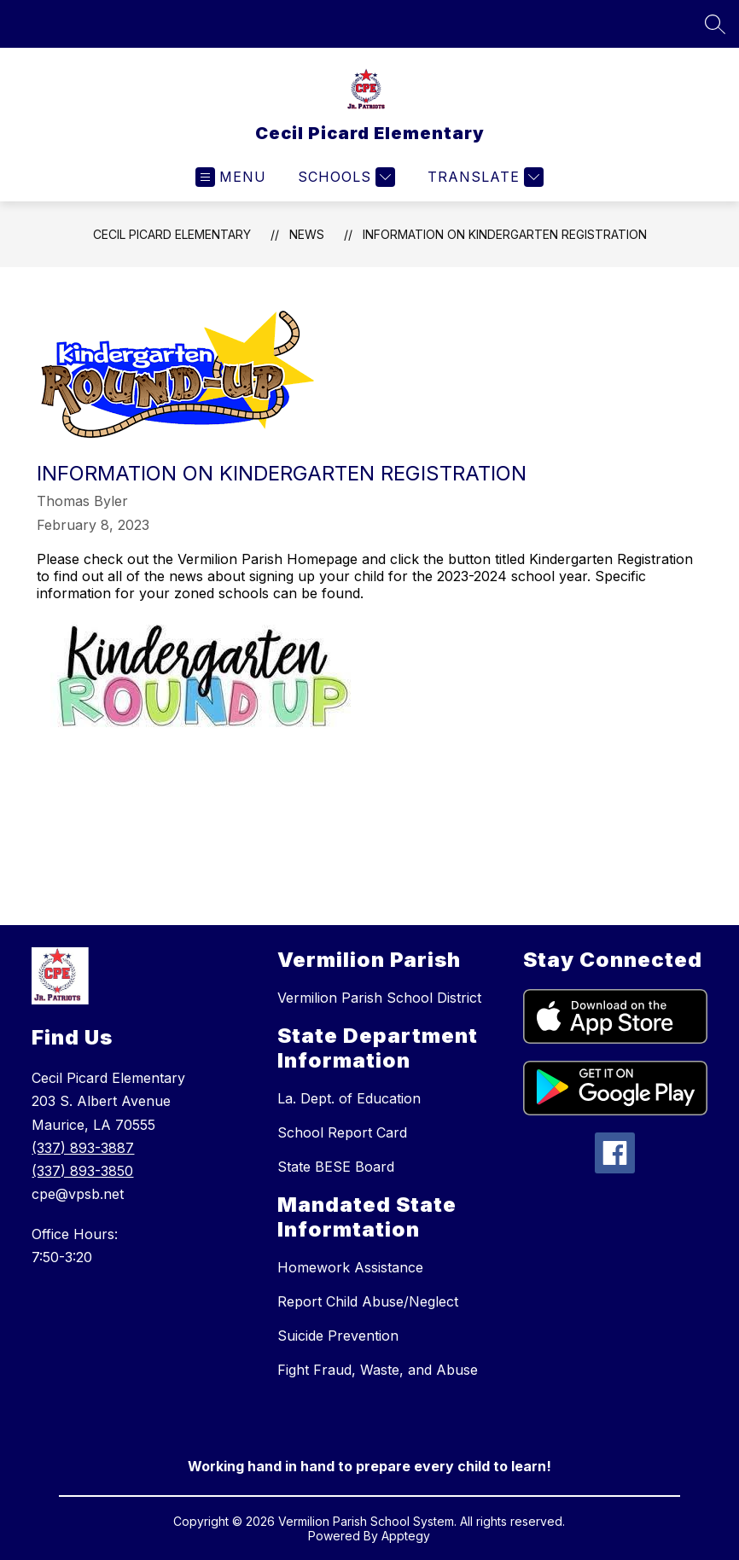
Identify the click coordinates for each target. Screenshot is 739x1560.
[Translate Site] (483, 177)
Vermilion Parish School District (379, 997)
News (306, 234)
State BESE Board (335, 1166)
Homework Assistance (350, 1267)
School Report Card (342, 1132)
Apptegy (405, 1535)
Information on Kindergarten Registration (505, 234)
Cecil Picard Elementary (172, 234)
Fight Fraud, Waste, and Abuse (377, 1369)
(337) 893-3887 (83, 1147)
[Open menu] (230, 177)
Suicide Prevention (338, 1335)
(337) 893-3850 (82, 1170)
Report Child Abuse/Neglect (367, 1301)
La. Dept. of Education (349, 1098)
